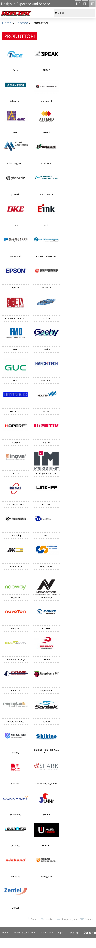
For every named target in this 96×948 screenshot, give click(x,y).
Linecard (21, 22)
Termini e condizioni (24, 932)
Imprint (61, 932)
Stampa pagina (69, 919)
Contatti (88, 919)
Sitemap (74, 932)
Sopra (34, 919)
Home (7, 22)
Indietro (49, 919)
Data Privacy (46, 932)
